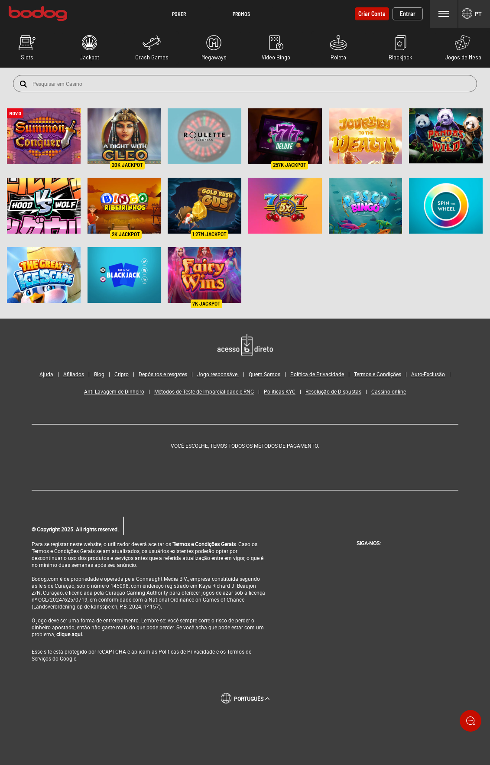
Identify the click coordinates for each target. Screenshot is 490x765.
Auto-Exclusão (428, 373)
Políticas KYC (279, 391)
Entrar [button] (407, 13)
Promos (241, 14)
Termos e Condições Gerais (204, 543)
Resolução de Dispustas (333, 391)
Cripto (121, 373)
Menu (443, 13)
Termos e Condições (377, 373)
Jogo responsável (218, 373)
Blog (99, 373)
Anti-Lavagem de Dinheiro (114, 391)
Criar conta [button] (372, 13)
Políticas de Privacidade (187, 651)
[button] (179, 14)
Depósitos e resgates (163, 373)
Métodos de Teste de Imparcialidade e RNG (204, 391)
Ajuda (46, 373)
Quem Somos (264, 373)
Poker (179, 14)
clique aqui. (69, 633)
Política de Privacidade (317, 373)
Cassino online (388, 391)
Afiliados (73, 373)
